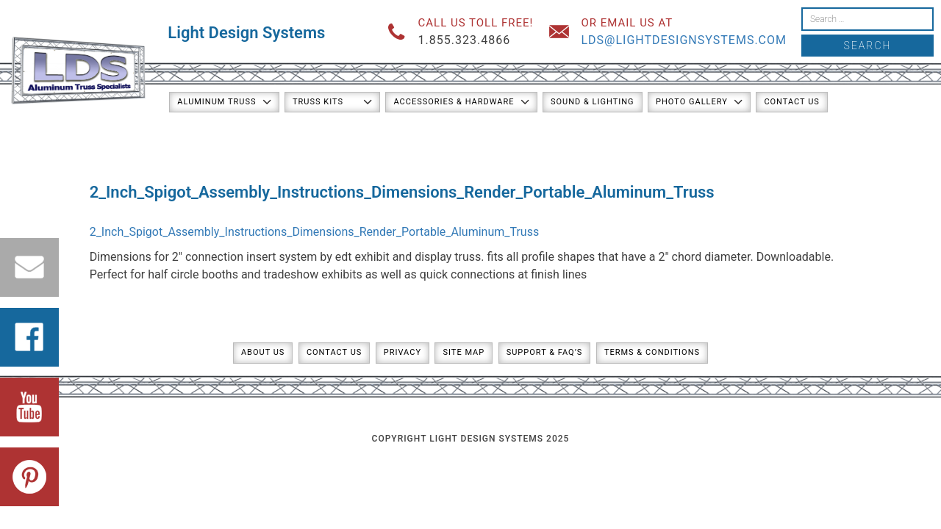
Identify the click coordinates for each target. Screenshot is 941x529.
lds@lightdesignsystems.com (684, 40)
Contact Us (791, 102)
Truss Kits (318, 102)
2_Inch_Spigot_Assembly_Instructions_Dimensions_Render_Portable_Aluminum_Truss (315, 232)
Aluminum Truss (216, 102)
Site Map (463, 352)
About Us (263, 352)
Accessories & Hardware (453, 102)
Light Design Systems (246, 33)
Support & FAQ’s (545, 352)
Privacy (402, 352)
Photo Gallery (692, 102)
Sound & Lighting (592, 102)
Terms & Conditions (652, 352)
